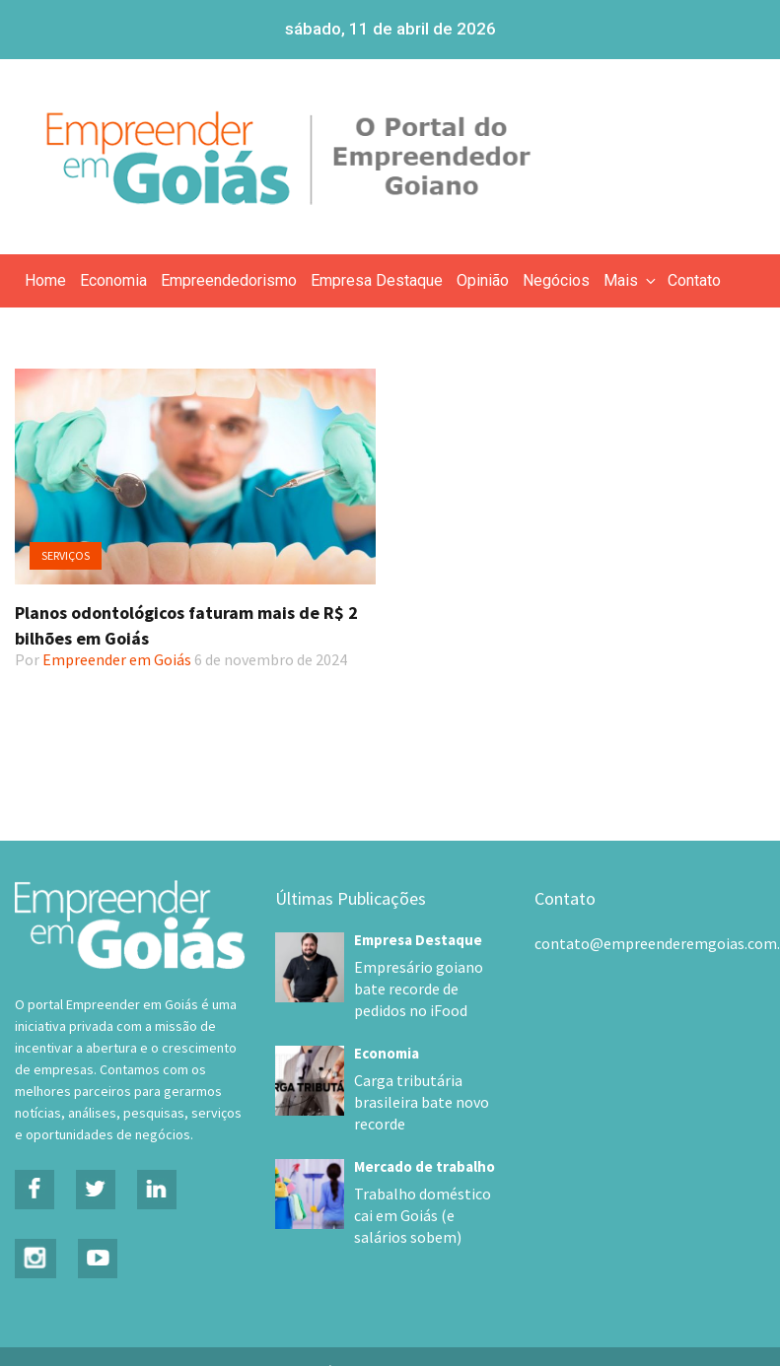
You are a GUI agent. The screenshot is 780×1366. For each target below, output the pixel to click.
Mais (631, 280)
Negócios (556, 280)
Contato (694, 280)
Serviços (65, 555)
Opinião (483, 280)
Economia (113, 280)
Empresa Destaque (377, 280)
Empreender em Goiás (116, 659)
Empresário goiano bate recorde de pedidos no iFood (425, 988)
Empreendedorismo (229, 280)
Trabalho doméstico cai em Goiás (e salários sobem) (422, 1193)
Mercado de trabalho (424, 1144)
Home (45, 280)
